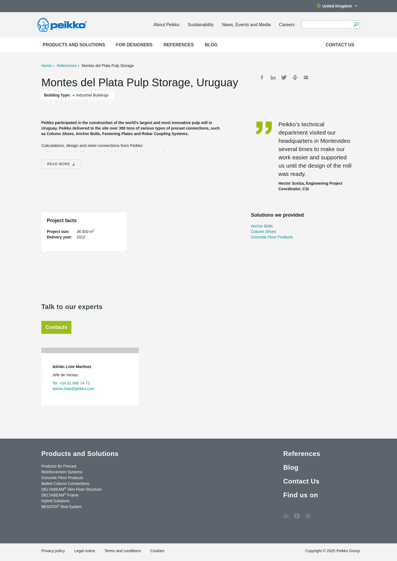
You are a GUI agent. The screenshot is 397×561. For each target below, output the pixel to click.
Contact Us (340, 44)
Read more (61, 164)
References (179, 44)
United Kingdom (337, 6)
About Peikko (166, 24)
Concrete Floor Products (272, 237)
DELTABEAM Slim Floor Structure (71, 489)
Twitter (284, 77)
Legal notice (84, 551)
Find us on (300, 495)
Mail (306, 77)
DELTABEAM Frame (60, 494)
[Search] (355, 24)
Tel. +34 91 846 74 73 (71, 383)
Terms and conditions (122, 551)
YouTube (297, 513)
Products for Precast (58, 466)
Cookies (157, 551)
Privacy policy (53, 551)
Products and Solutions (74, 44)
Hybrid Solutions (55, 501)
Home (46, 65)
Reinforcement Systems (61, 472)
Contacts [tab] (56, 327)
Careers (287, 24)
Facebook (262, 77)
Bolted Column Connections (65, 483)
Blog (211, 44)
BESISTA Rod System (61, 506)
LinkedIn (273, 77)
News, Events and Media (246, 24)
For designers (134, 44)
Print (295, 77)
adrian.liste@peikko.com (73, 388)
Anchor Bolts (262, 226)
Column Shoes (263, 231)
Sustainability (201, 24)
